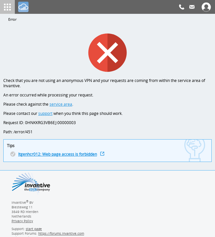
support (45, 115)
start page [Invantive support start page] (34, 232)
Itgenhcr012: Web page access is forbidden (58, 157)
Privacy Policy (22, 224)
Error (12, 19)
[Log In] (23, 7)
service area (60, 105)
